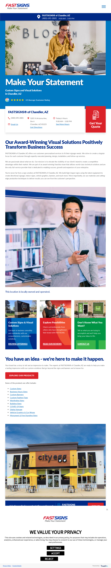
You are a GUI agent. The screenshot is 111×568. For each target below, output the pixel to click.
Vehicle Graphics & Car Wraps (22, 412)
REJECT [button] (49, 559)
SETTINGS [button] (55, 548)
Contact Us (83, 344)
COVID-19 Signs (17, 406)
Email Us (14, 124)
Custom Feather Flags (19, 397)
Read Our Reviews (52, 344)
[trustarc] (104, 566)
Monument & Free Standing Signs (23, 415)
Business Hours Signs (18, 391)
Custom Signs (15, 388)
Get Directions (36, 127)
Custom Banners (17, 394)
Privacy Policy (7, 566)
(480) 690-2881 (49, 18)
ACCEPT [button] (55, 553)
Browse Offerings (17, 344)
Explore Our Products (21, 375)
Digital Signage (16, 409)
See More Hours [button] (62, 124)
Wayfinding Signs (17, 400)
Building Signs (15, 403)
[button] (104, 6)
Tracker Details (16, 566)
